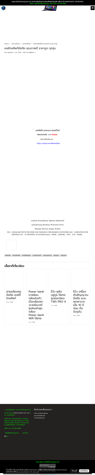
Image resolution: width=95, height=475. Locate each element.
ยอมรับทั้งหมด (84, 471)
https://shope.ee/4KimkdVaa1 (48, 143)
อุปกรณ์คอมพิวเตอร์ (39, 415)
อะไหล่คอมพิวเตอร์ (39, 418)
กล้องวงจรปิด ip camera (41, 413)
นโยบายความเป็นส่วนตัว (22, 472)
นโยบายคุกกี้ (35, 472)
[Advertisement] (47, 390)
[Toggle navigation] (93, 8)
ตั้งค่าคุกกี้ (74, 471)
